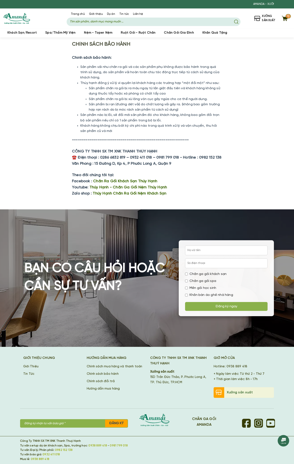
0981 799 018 (119, 445)
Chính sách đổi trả (101, 381)
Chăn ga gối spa (200, 281)
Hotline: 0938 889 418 (230, 366)
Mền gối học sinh (200, 288)
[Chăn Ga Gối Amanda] (156, 421)
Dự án (111, 14)
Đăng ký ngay (226, 306)
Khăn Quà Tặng (214, 32)
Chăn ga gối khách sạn (206, 274)
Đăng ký (116, 423)
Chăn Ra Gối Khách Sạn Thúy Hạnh (125, 181)
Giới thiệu (96, 14)
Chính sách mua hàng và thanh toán (114, 366)
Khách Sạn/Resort (22, 32)
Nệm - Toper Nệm (98, 32)
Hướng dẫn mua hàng (103, 388)
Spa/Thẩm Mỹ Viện (60, 32)
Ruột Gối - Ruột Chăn (138, 32)
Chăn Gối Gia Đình (179, 32)
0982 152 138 (64, 450)
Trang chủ (78, 14)
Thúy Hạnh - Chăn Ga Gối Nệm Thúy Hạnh (128, 187)
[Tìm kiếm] (236, 22)
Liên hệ (138, 14)
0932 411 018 (51, 454)
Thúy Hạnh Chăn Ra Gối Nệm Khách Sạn (129, 194)
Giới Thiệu (30, 366)
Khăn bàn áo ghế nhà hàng (209, 295)
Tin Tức (28, 374)
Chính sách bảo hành (103, 374)
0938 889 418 (97, 445)
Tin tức (124, 14)
